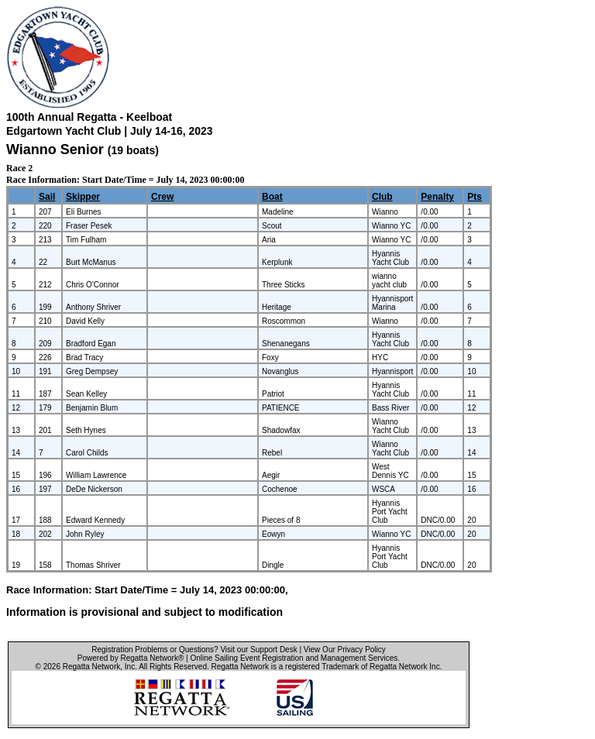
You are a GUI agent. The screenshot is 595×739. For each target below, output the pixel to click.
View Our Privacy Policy (345, 649)
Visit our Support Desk (258, 649)
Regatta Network (91, 666)
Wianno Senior (55, 149)
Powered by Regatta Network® (130, 658)
